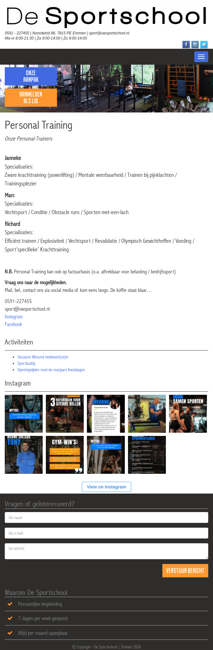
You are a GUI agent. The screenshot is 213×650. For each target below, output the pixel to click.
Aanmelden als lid (30, 97)
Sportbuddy (26, 363)
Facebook (13, 324)
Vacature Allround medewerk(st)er (43, 356)
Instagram (14, 317)
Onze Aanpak (31, 76)
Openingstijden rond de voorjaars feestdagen (51, 369)
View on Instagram (106, 486)
